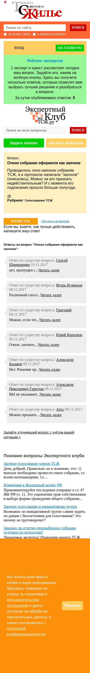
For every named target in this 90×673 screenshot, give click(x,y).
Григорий (64, 310)
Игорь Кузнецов (69, 285)
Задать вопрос (24, 143)
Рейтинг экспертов (45, 61)
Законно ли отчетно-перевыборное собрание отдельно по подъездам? (40, 530)
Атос (60, 409)
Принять (72, 606)
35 (9, 196)
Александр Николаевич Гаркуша (41, 386)
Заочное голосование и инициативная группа (40, 506)
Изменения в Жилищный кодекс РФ (33, 485)
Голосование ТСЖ (39, 200)
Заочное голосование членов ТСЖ (32, 463)
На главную (70, 48)
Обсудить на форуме (55, 221)
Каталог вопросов (66, 143)
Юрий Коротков (69, 335)
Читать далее (49, 270)
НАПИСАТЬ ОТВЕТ (20, 222)
